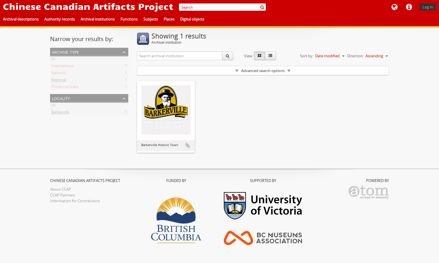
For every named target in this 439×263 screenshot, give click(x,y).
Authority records (59, 19)
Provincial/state (64, 87)
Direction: (355, 55)
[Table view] (270, 56)
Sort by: (306, 55)
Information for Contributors (75, 200)
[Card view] (259, 56)
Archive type (65, 52)
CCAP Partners (62, 195)
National (58, 73)
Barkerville (60, 113)
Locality (61, 98)
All (53, 59)
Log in (427, 7)
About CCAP (60, 189)
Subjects (150, 19)
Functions (129, 19)
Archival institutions (98, 19)
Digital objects (192, 19)
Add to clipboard (188, 145)
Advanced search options (263, 70)
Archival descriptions (21, 19)
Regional (58, 80)
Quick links (409, 7)
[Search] (222, 7)
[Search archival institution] (180, 56)
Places (169, 19)
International (62, 66)
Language (394, 7)
